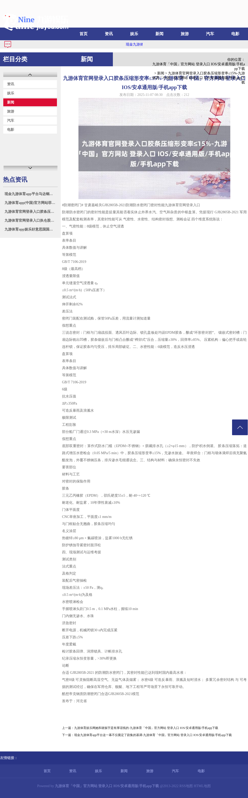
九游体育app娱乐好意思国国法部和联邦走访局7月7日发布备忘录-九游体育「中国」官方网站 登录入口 (31, 229)
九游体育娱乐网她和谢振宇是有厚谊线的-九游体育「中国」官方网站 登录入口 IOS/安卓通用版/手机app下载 (146, 728)
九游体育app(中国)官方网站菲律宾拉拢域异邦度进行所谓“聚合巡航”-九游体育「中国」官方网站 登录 (31, 203)
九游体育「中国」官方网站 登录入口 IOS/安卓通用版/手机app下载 (198, 66)
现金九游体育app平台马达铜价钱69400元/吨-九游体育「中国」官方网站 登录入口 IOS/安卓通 (31, 194)
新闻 (159, 34)
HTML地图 (202, 786)
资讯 (109, 34)
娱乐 (134, 34)
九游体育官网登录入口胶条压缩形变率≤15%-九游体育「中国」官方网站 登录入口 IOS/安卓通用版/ (31, 212)
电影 (235, 34)
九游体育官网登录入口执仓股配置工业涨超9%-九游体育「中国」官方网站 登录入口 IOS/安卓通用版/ (31, 220)
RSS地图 (186, 786)
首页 (83, 34)
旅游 (185, 34)
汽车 (210, 34)
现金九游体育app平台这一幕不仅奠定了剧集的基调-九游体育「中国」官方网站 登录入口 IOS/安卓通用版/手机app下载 (153, 735)
